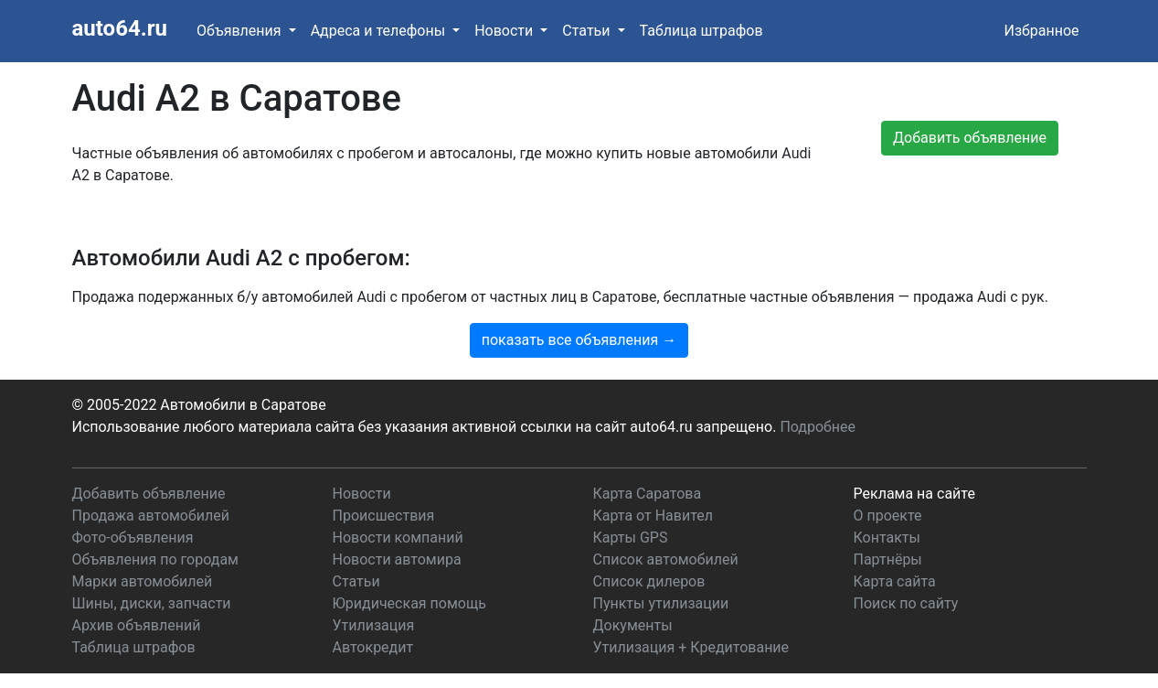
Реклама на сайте (914, 493)
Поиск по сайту (906, 603)
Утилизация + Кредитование (691, 647)
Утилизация (374, 625)
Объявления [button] (241, 30)
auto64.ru (119, 28)
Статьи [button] (587, 30)
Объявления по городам (155, 559)
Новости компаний (398, 537)
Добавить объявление (149, 493)
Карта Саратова (647, 493)
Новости (362, 493)
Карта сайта (895, 581)
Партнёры (888, 559)
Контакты (887, 537)
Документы (633, 625)
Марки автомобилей (142, 581)
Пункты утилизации (661, 603)
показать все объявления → (579, 340)
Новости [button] (505, 30)
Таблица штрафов (701, 30)
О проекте (888, 515)
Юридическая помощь (409, 603)
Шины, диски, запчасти (151, 603)
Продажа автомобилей (150, 515)
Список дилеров (649, 581)
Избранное (1041, 30)
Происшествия (384, 515)
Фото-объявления (133, 537)
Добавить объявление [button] (969, 137)
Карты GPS (630, 537)
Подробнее (817, 426)
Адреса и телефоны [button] (380, 30)
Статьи (356, 581)
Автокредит (373, 647)
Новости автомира (397, 559)
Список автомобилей (665, 559)
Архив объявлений (136, 625)
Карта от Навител (653, 515)
